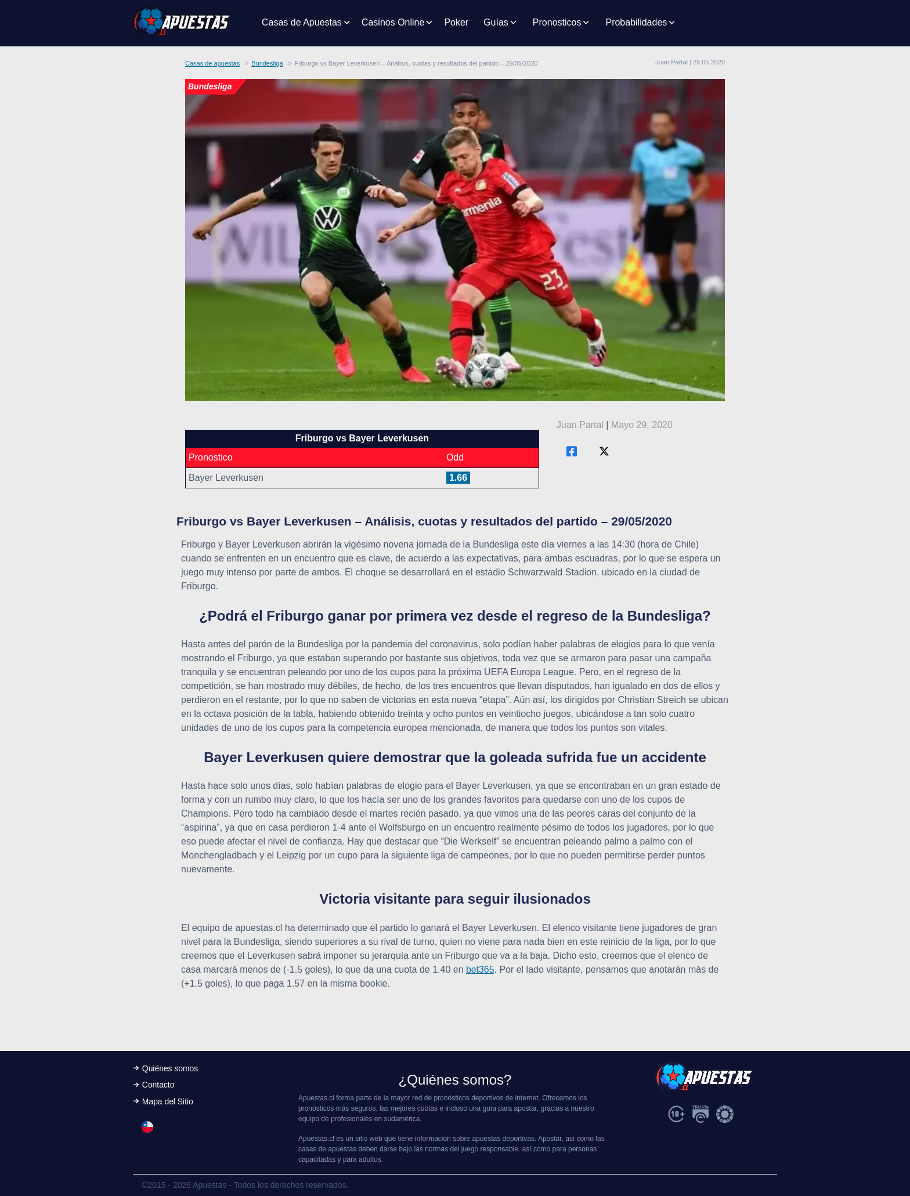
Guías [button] (495, 22)
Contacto (158, 1085)
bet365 (480, 969)
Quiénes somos (170, 1068)
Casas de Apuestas (302, 22)
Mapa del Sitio (168, 1102)
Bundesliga (267, 63)
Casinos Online (393, 22)
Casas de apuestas (212, 63)
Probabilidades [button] (636, 22)
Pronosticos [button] (557, 22)
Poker (456, 22)
